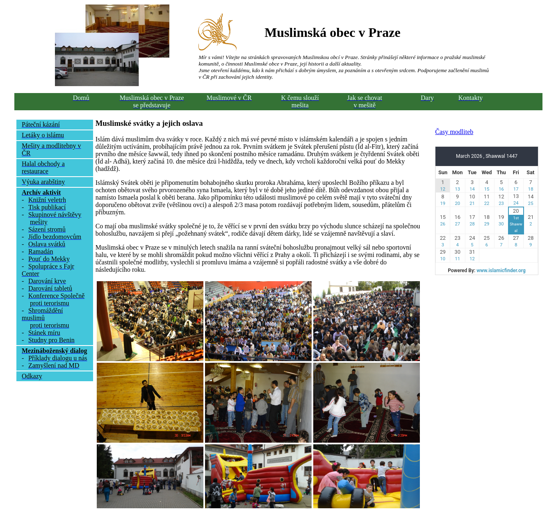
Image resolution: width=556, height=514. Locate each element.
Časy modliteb (454, 131)
